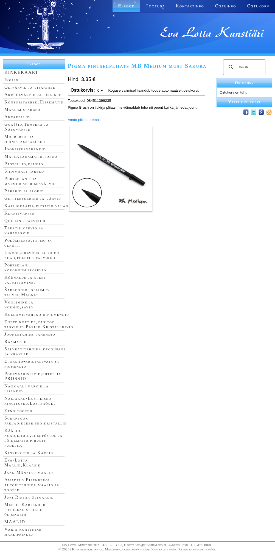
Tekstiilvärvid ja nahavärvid (23, 230)
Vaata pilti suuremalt (84, 120)
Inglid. (12, 79)
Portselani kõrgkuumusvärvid (25, 267)
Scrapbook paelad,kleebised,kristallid (35, 420)
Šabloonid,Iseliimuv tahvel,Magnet (27, 292)
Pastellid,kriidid (23, 163)
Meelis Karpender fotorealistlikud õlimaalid (25, 509)
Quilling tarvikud (25, 220)
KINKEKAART (21, 72)
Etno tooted (18, 410)
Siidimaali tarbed (24, 171)
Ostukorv (258, 6)
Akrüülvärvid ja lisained (33, 94)
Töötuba (155, 6)
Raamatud (15, 341)
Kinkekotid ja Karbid (28, 452)
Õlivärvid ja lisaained (30, 87)
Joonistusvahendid (25, 149)
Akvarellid (17, 116)
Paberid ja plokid (24, 191)
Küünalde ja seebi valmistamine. (25, 280)
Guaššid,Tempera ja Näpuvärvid (26, 126)
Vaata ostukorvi (244, 102)
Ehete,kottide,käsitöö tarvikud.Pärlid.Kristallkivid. (39, 324)
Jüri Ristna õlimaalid (29, 497)
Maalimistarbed (22, 109)
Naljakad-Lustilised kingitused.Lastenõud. (29, 401)
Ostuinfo (225, 6)
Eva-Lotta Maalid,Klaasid (22, 462)
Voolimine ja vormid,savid (18, 304)
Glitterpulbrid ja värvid (32, 198)
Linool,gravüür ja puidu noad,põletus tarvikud (32, 255)
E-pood (126, 6)
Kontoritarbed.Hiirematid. (34, 102)
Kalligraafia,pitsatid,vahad (36, 205)
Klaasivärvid (19, 213)
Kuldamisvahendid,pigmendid (36, 314)
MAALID (14, 521)
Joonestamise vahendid (29, 334)
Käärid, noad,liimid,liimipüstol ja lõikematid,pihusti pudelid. (33, 438)
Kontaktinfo (190, 6)
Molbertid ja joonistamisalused (24, 139)
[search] (243, 67)
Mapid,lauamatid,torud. (31, 156)
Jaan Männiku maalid (28, 472)
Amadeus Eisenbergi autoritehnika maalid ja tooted (31, 484)
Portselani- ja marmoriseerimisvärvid (30, 181)
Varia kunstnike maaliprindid (22, 531)
